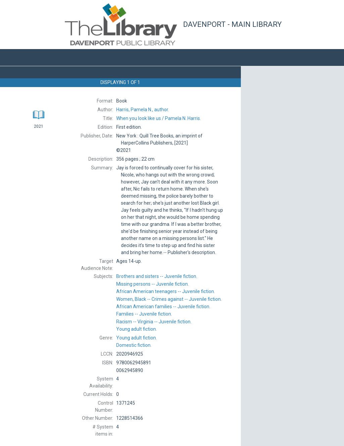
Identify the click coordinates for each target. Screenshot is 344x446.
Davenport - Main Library (232, 24)
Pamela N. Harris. (158, 118)
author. (142, 109)
